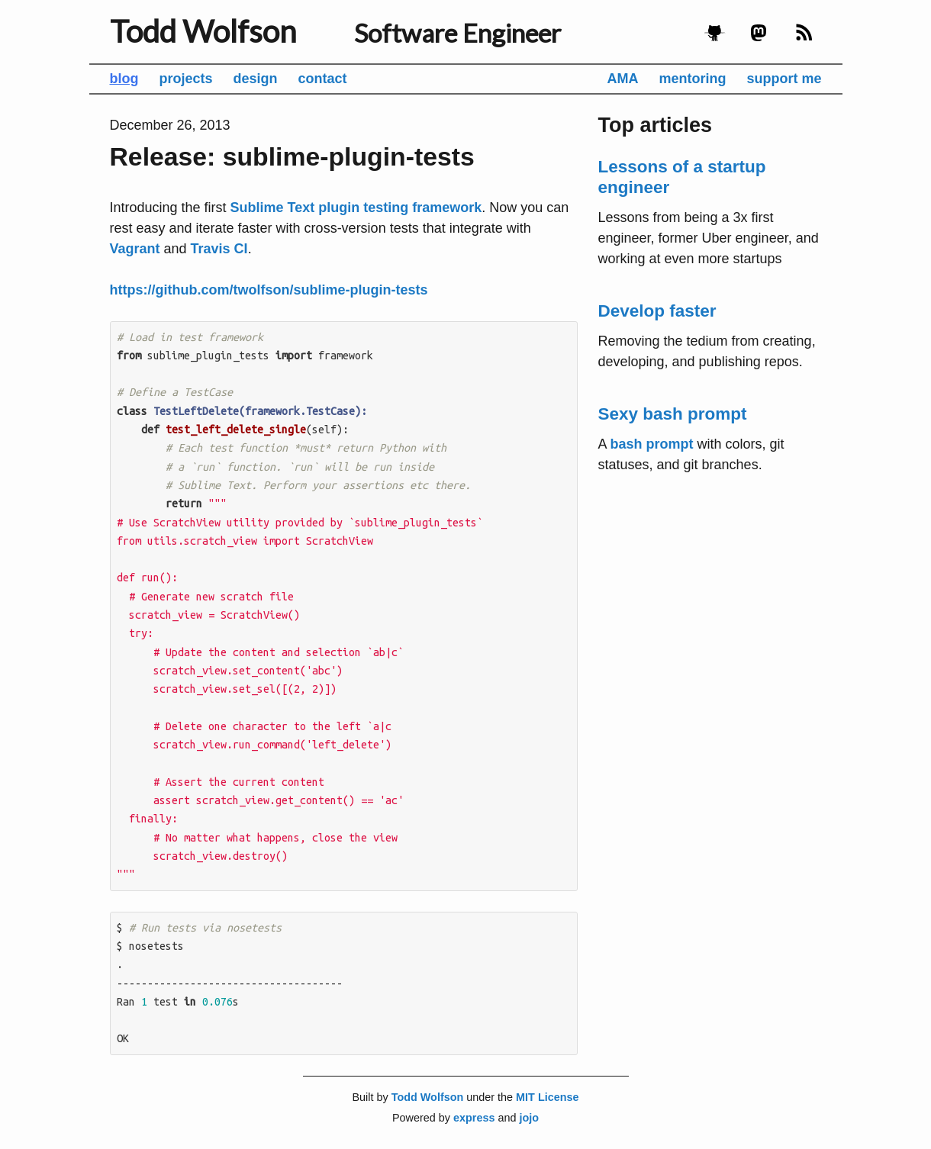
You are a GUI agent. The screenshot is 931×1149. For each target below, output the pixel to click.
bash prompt (652, 444)
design (256, 78)
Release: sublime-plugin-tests (292, 156)
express (473, 1118)
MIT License (547, 1097)
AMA (622, 78)
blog (124, 78)
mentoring (692, 78)
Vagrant (135, 248)
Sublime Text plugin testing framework (356, 207)
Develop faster (657, 310)
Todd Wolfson (203, 31)
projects (186, 78)
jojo (529, 1118)
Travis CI (219, 248)
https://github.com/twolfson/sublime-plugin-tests (269, 290)
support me (783, 78)
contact (322, 78)
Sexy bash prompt (672, 413)
